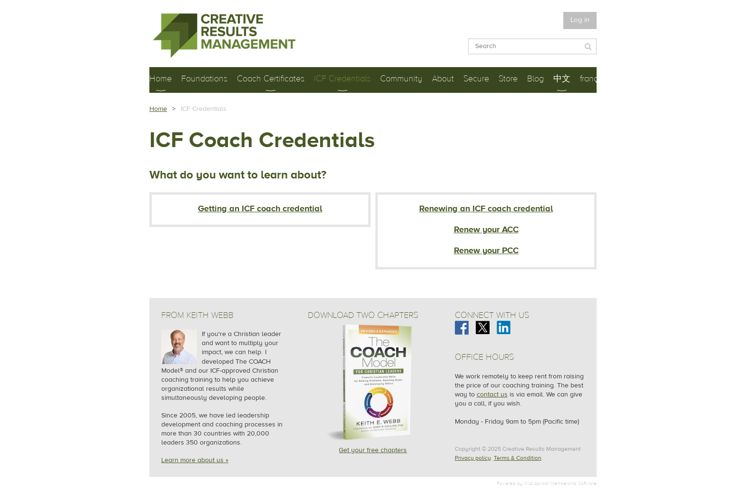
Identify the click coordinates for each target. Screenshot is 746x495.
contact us (492, 394)
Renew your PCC (486, 250)
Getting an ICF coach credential (260, 208)
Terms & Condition (517, 458)
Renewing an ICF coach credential (486, 208)
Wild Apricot (536, 483)
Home (158, 109)
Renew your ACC (486, 229)
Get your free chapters (373, 450)
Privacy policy (473, 458)
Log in (579, 19)
